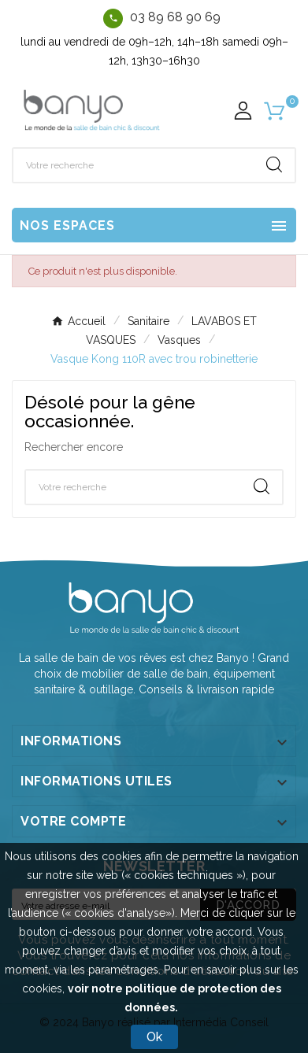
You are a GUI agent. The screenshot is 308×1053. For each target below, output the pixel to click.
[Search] (274, 164)
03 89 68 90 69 (175, 16)
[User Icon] (243, 111)
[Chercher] (133, 165)
